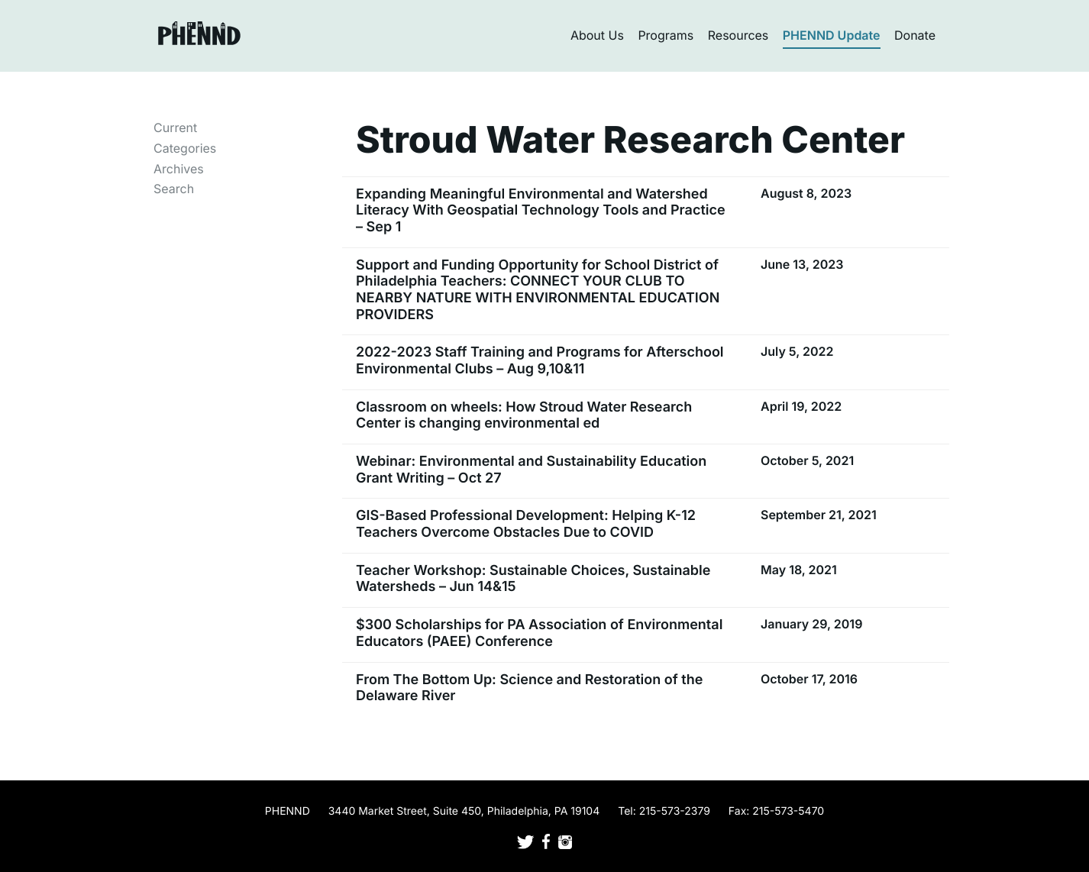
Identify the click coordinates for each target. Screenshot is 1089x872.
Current (175, 127)
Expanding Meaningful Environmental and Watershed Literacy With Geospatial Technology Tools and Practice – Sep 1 (540, 210)
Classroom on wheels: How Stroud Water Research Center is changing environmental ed (524, 415)
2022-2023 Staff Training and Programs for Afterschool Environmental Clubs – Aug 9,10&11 (540, 360)
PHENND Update (832, 35)
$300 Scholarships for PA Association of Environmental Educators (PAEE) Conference (539, 633)
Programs (665, 35)
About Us (597, 35)
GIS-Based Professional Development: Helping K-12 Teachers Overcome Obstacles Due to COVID (526, 524)
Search (173, 188)
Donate (915, 35)
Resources (738, 35)
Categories (184, 148)
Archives (178, 168)
